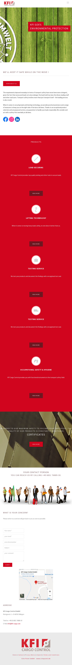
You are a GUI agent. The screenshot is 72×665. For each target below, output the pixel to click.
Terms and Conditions (51, 655)
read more (36, 193)
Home (15, 655)
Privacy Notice (30, 655)
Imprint (39, 655)
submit (7, 565)
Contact (21, 655)
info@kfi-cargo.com (14, 624)
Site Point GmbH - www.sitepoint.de (36, 659)
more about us (11, 83)
